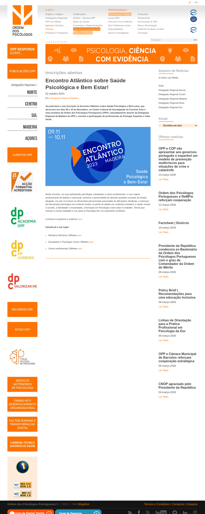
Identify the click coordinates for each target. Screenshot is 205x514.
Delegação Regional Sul (170, 107)
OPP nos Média (53, 21)
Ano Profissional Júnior (119, 25)
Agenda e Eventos (54, 25)
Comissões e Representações (87, 25)
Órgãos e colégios (54, 14)
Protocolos (143, 14)
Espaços (192, 504)
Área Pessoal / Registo (120, 14)
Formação (143, 33)
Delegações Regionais (56, 18)
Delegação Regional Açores (172, 90)
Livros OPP (114, 18)
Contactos (178, 504)
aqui (80, 219)
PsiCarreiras (144, 18)
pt (190, 2)
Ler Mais (164, 179)
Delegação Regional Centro (172, 94)
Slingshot (83, 504)
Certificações (79, 14)
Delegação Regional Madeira (64, 98)
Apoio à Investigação (118, 33)
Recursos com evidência (120, 21)
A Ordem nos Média (168, 77)
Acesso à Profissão (82, 33)
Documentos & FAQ (147, 21)
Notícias (49, 29)
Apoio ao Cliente (81, 21)
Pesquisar (156, 40)
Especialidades (115, 29)
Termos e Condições (157, 504)
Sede (161, 85)
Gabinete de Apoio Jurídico (151, 29)
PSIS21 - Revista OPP (84, 18)
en (196, 2)
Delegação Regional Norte (171, 103)
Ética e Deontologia (147, 25)
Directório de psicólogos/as (86, 29)
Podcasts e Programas (56, 33)
